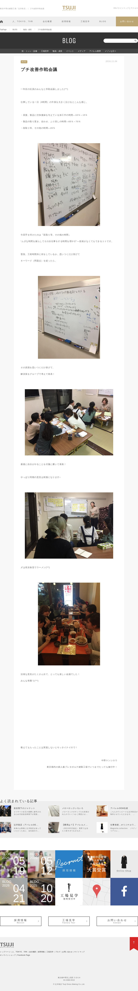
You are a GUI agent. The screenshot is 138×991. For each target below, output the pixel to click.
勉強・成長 (57, 51)
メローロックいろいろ (72, 808)
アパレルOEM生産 (119, 808)
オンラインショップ (8, 955)
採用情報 (66, 21)
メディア (81, 51)
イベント (70, 51)
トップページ (5, 952)
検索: (101, 41)
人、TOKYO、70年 (22, 21)
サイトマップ (123, 8)
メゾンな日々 (110, 51)
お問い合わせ (127, 21)
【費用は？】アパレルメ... (75, 825)
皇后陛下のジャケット (24, 808)
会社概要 (47, 21)
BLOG (102, 21)
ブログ (57, 952)
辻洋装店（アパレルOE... (26, 825)
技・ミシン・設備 (29, 51)
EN (115, 8)
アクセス (134, 8)
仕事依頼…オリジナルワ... (123, 825)
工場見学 (85, 21)
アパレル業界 (95, 51)
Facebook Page (23, 955)
